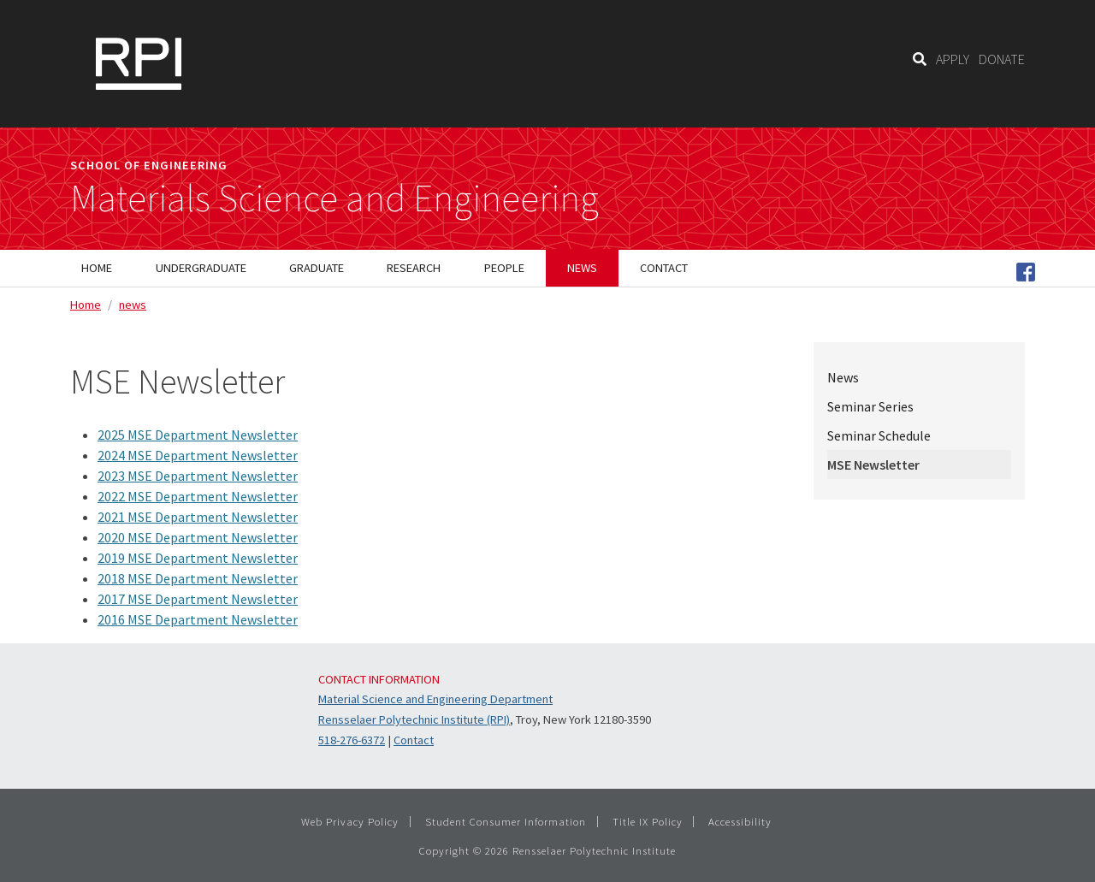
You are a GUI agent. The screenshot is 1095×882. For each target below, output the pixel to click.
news (132, 304)
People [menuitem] (504, 267)
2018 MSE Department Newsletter (198, 578)
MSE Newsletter (873, 464)
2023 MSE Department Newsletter (198, 475)
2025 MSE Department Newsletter (198, 434)
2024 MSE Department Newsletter (198, 455)
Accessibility (740, 821)
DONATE (1002, 59)
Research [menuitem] (414, 267)
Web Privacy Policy (350, 821)
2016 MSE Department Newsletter (198, 619)
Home (85, 304)
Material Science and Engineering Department (435, 699)
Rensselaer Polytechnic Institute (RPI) (414, 719)
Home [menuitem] (96, 267)
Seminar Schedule (879, 435)
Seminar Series (870, 406)
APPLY (952, 59)
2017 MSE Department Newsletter (198, 598)
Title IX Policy (648, 821)
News (843, 377)
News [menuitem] (582, 267)
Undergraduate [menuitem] (201, 267)
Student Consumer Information (505, 821)
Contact (414, 740)
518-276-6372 (351, 740)
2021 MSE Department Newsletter (198, 516)
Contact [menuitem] (664, 267)
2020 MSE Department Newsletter (198, 537)
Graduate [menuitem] (316, 267)
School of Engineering (149, 165)
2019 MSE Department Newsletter (198, 557)
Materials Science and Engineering (334, 198)
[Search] (919, 59)
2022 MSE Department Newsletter (198, 496)
